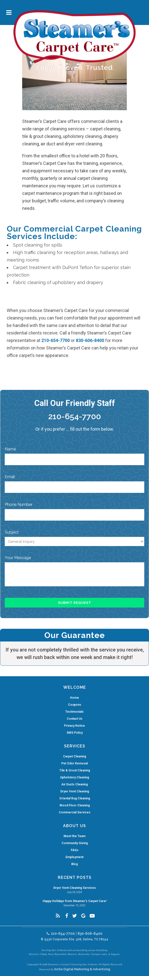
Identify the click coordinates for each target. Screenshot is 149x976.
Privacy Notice (74, 725)
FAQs (74, 850)
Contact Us (74, 718)
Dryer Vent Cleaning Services (74, 888)
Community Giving (75, 843)
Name (10, 449)
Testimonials (74, 711)
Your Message (18, 557)
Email (10, 476)
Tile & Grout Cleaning (74, 770)
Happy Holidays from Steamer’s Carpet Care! (74, 901)
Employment (74, 857)
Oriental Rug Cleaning (74, 798)
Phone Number (18, 504)
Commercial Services (74, 812)
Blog (74, 864)
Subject (12, 532)
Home (74, 697)
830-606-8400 (90, 340)
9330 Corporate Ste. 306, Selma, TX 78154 (74, 939)
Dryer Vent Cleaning (74, 791)
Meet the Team (74, 836)
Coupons (74, 704)
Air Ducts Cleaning (74, 784)
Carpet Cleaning (74, 756)
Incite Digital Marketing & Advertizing (82, 969)
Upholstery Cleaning (74, 777)
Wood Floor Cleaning (75, 805)
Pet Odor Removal (74, 763)
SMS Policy (75, 732)
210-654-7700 (55, 340)
